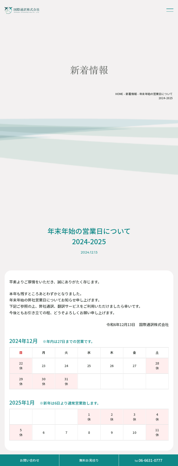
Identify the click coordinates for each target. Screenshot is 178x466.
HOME (119, 94)
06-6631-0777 (148, 460)
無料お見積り (89, 460)
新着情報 (131, 94)
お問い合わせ (29, 460)
